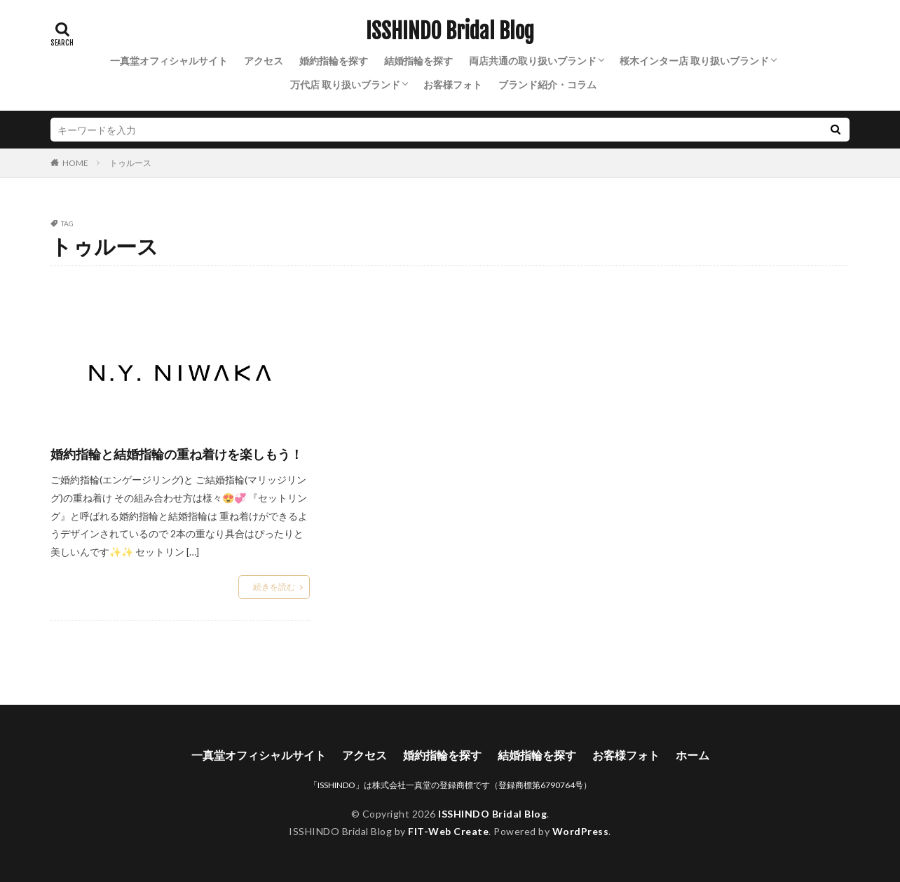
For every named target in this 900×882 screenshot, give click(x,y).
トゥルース (130, 163)
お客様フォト (452, 84)
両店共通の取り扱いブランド (532, 61)
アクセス (263, 61)
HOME (75, 162)
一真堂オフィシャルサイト (169, 61)
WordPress (580, 831)
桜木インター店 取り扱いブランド (694, 61)
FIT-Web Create (448, 831)
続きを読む (274, 586)
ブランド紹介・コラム (547, 84)
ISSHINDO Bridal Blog (450, 31)
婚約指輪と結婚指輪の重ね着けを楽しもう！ (176, 454)
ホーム (692, 755)
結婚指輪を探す (418, 61)
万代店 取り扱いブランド (345, 84)
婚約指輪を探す (333, 61)
